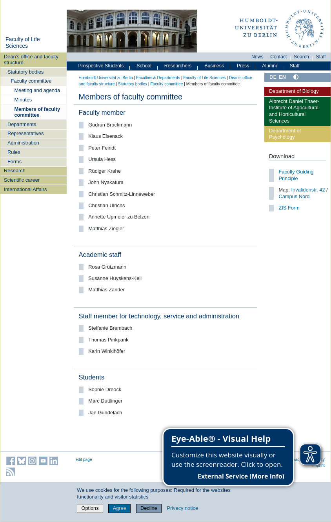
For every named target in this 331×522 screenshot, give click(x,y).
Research (14, 170)
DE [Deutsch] (272, 77)
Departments (21, 124)
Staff (321, 57)
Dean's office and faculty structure (31, 59)
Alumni (269, 66)
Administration (23, 143)
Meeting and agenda (37, 90)
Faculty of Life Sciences (22, 42)
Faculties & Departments (158, 78)
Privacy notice (182, 508)
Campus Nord (293, 196)
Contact (278, 57)
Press (243, 66)
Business (214, 66)
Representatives (25, 133)
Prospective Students (101, 66)
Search (301, 57)
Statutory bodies (25, 72)
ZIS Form (288, 208)
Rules (13, 152)
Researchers (178, 66)
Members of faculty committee (37, 112)
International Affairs (25, 189)
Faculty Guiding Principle (295, 175)
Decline (148, 508)
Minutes (23, 100)
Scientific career (22, 180)
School (143, 66)
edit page (84, 459)
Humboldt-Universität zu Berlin (106, 78)
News (257, 57)
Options (90, 508)
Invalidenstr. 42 (307, 190)
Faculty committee (31, 81)
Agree (119, 508)
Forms (14, 161)
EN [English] (282, 77)
